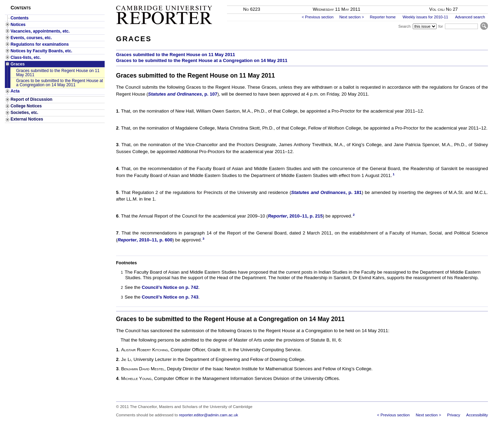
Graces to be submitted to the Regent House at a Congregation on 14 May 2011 (59, 82)
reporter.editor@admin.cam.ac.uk (208, 415)
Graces (17, 64)
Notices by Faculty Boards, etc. (41, 50)
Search (404, 26)
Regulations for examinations (39, 44)
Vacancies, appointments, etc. (40, 31)
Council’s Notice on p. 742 (170, 287)
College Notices (26, 106)
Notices (17, 24)
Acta (14, 91)
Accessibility (477, 415)
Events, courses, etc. (31, 37)
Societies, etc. (24, 112)
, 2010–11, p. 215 (295, 216)
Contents (19, 18)
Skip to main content (469, 2)
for (440, 26)
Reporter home (383, 17)
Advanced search (470, 17)
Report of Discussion (31, 99)
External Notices (26, 119)
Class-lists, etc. (25, 57)
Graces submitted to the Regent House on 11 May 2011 (57, 72)
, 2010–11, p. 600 (144, 239)
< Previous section (318, 17)
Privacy (453, 415)
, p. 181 (326, 192)
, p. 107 (182, 94)
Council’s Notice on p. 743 (170, 297)
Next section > (351, 17)
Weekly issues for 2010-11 (425, 17)
